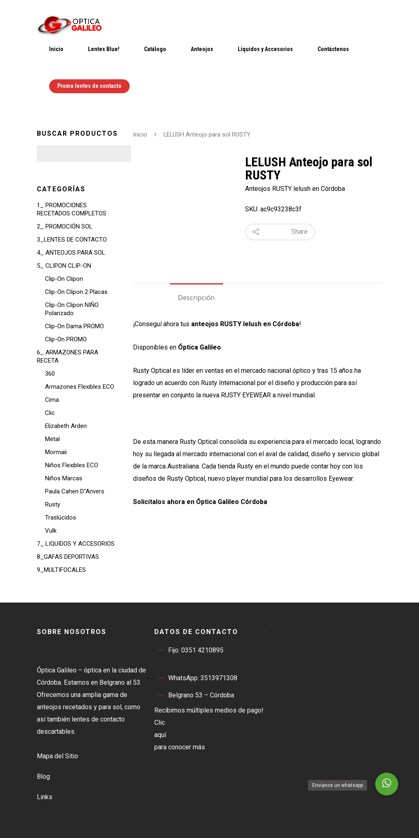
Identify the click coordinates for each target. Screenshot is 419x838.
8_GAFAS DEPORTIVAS (68, 556)
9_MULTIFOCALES (61, 570)
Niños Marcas (63, 478)
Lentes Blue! (103, 49)
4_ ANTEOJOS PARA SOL (71, 252)
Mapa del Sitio (57, 756)
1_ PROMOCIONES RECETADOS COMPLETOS (71, 209)
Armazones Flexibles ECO (79, 386)
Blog (43, 776)
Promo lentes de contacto (89, 86)
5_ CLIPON (64, 265)
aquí (160, 735)
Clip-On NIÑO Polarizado (72, 309)
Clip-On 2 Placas (76, 292)
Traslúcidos (60, 517)
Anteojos (202, 49)
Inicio (56, 49)
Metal (52, 439)
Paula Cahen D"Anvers (74, 491)
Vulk (50, 530)
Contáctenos (333, 49)
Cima (52, 399)
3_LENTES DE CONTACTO (72, 239)
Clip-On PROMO (66, 339)
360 (50, 373)
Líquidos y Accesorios (265, 49)
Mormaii (56, 452)
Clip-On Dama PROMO (74, 326)
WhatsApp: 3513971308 (195, 678)
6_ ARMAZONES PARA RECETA (67, 356)
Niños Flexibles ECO (71, 465)
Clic (50, 413)
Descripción (196, 297)
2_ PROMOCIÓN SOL (64, 226)
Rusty (52, 504)
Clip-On (64, 278)
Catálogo (155, 49)
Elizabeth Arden (66, 426)
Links (44, 797)
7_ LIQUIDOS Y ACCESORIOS (76, 543)
